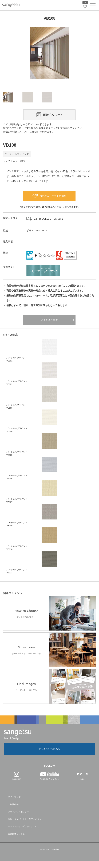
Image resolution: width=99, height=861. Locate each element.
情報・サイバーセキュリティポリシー (25, 819)
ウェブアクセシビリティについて (23, 826)
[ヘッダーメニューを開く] (93, 6)
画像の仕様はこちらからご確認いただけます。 (28, 131)
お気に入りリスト (54, 207)
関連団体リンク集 (16, 834)
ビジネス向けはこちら (49, 749)
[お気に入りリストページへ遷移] (85, 6)
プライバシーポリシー (18, 812)
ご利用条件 (13, 804)
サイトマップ (14, 797)
